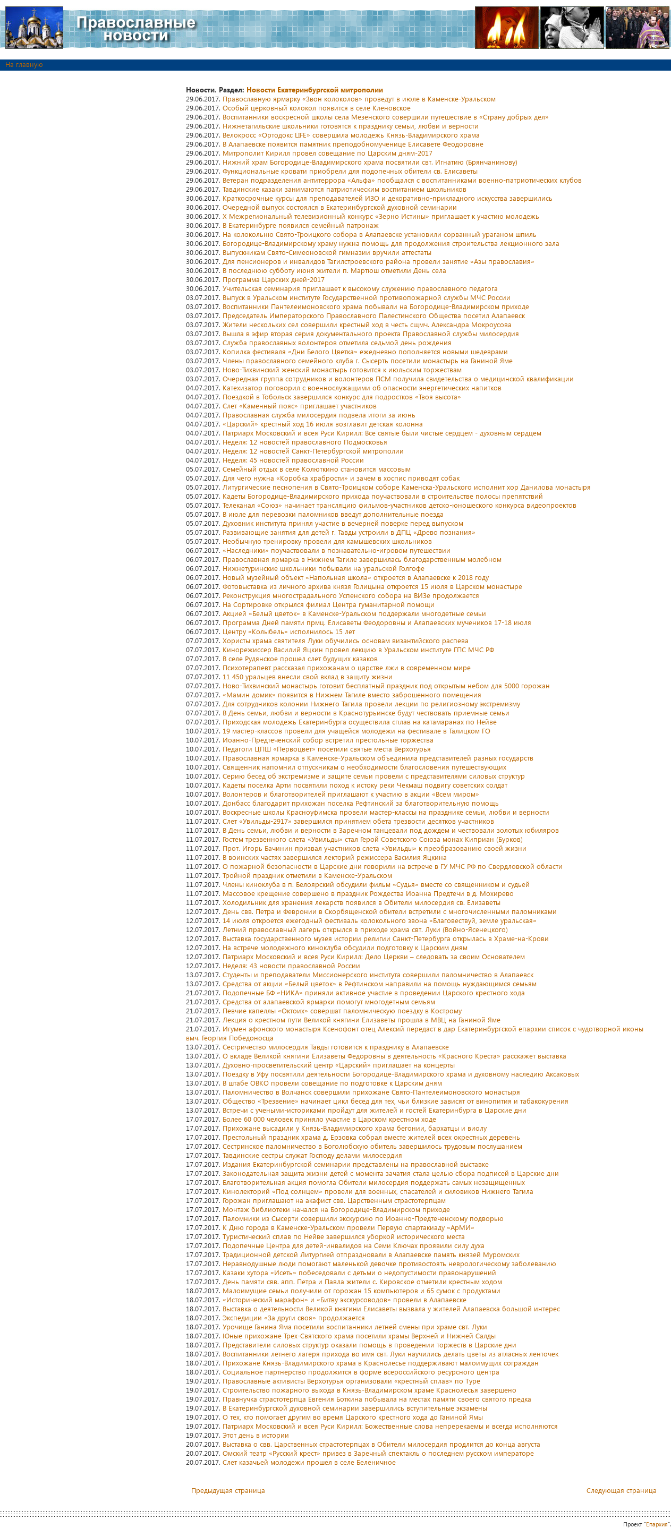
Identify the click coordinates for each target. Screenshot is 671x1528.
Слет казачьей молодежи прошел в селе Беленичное (309, 1461)
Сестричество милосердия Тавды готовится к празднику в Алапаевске (336, 1046)
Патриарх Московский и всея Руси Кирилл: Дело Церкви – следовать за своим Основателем (374, 956)
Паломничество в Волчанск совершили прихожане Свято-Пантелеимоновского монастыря (371, 1091)
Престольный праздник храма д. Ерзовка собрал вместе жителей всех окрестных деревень (371, 1136)
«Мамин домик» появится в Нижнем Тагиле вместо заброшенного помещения (352, 694)
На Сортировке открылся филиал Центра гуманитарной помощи (329, 604)
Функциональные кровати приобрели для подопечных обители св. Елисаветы (350, 170)
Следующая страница (622, 1490)
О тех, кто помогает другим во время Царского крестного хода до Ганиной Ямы (353, 1416)
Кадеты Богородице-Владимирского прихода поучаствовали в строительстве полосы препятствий (383, 495)
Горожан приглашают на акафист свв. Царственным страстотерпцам (334, 1200)
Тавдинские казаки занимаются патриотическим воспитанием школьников (344, 188)
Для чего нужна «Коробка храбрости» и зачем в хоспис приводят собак (341, 477)
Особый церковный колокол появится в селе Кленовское (317, 107)
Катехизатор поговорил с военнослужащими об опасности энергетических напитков (362, 387)
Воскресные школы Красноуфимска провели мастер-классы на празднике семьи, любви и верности (386, 811)
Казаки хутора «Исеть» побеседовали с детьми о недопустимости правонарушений (359, 1272)
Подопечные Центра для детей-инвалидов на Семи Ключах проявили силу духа (354, 1245)
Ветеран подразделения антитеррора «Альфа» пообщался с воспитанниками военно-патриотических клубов (402, 179)
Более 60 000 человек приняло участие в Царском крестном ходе (329, 1118)
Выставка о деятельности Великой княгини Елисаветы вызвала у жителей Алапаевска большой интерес (391, 1308)
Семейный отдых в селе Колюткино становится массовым (317, 468)
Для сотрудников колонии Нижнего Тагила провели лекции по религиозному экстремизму (371, 703)
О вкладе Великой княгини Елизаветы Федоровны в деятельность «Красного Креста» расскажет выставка (394, 1055)
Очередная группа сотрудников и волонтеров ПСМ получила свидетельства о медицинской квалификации (398, 378)
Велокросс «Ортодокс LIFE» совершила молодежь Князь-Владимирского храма (351, 134)
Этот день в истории (256, 1434)
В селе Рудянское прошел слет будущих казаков (300, 658)
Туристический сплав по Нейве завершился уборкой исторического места (344, 1236)
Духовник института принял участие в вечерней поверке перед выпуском (343, 522)
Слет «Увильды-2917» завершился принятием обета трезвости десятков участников (358, 820)
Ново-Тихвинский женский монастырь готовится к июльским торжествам (342, 369)
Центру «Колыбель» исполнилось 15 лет (289, 631)
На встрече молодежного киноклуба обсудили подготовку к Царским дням (345, 947)
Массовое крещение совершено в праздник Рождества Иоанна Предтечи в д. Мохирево (368, 893)
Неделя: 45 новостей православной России (293, 459)
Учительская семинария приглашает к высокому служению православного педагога (360, 288)
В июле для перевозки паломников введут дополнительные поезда (333, 513)
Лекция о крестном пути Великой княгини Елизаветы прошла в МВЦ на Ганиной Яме (361, 1019)
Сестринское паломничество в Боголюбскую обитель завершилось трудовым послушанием (372, 1145)
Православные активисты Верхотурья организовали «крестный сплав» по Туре (351, 1380)
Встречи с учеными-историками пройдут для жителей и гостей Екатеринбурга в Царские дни (374, 1109)
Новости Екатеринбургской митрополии (315, 89)
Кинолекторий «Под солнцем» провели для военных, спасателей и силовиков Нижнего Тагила (378, 1191)
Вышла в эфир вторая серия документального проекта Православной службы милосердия (371, 333)
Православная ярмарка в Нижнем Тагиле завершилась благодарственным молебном (362, 559)
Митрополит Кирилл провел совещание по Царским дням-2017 (327, 152)
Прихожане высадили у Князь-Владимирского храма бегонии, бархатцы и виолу (355, 1127)
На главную (24, 64)
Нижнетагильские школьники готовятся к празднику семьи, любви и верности (351, 125)
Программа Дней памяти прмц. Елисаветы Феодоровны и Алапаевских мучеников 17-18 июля (377, 622)
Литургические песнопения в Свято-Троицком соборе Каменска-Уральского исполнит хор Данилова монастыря (407, 486)
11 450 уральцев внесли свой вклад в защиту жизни (308, 676)
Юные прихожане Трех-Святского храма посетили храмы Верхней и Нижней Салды (359, 1335)
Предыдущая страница (228, 1490)
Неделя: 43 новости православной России (291, 965)
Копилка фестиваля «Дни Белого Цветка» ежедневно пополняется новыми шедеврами (365, 351)
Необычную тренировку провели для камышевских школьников (327, 540)
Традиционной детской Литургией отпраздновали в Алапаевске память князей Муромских (371, 1254)
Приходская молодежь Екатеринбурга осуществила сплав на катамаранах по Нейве (360, 721)
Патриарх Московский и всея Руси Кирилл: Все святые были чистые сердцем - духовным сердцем (382, 432)
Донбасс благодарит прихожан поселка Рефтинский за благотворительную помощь (361, 802)
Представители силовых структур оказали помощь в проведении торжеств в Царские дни (369, 1344)
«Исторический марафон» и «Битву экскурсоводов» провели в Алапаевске (344, 1299)
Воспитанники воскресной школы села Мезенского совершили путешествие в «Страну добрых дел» (386, 116)
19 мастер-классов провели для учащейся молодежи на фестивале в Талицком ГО (356, 730)
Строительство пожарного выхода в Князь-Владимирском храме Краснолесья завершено (369, 1389)
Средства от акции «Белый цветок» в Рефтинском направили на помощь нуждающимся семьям (380, 983)
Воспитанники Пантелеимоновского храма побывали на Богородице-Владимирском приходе (376, 306)
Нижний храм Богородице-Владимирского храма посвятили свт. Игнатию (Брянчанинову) (370, 161)
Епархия (657, 1524)
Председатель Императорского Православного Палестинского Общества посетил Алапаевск (374, 315)
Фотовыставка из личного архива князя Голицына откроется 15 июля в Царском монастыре (372, 586)
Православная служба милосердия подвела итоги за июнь (319, 414)
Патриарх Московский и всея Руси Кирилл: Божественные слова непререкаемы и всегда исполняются (390, 1425)
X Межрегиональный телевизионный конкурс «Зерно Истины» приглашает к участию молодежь (381, 215)
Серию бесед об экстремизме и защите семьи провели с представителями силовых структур (374, 775)
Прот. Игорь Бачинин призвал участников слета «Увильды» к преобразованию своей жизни (374, 847)
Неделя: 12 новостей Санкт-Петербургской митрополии (313, 450)
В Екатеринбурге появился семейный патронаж (301, 224)
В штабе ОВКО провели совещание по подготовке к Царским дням (332, 1082)
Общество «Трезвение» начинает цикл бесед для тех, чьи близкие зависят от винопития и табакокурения (395, 1100)
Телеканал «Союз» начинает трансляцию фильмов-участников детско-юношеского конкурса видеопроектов (399, 504)
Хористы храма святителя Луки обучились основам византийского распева (346, 640)
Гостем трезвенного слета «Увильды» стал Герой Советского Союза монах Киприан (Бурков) (373, 838)
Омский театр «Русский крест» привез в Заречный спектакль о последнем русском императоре (378, 1452)
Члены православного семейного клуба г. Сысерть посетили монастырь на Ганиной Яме (368, 360)
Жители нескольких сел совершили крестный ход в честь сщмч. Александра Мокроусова (367, 324)
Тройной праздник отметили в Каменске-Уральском (307, 875)
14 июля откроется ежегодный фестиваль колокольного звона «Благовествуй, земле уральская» (380, 920)
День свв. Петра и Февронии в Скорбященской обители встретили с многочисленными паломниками (390, 911)
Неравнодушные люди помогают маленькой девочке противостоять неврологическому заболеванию (389, 1263)
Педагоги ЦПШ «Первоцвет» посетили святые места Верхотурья (327, 748)
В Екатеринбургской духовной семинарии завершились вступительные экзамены (355, 1407)
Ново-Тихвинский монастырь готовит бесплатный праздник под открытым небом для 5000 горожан (386, 685)
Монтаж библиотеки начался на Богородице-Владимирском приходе (336, 1209)
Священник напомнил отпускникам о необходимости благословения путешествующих (364, 766)
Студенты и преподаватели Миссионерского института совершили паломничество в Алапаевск (378, 974)
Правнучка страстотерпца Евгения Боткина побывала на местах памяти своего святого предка (377, 1398)
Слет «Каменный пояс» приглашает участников (300, 405)
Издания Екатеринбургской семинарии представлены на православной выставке (356, 1163)
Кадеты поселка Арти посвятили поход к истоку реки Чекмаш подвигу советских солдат (365, 784)
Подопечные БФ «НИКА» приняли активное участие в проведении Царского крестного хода (374, 992)
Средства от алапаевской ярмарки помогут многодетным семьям (329, 1001)
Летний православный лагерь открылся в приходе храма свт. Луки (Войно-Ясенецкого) (365, 929)
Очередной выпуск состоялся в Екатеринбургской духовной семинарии (340, 206)
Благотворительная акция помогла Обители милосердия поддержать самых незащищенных (374, 1181)
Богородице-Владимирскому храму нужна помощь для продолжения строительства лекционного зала (391, 242)
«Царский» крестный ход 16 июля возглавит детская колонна (323, 423)
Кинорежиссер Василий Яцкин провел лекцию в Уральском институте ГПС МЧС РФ (358, 649)
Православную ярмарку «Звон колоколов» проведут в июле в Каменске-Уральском (359, 98)
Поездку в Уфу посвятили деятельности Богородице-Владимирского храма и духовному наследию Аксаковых (401, 1073)
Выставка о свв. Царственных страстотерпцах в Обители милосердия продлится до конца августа (381, 1443)
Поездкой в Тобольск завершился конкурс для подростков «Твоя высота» (342, 396)
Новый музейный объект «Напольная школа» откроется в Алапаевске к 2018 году (356, 577)
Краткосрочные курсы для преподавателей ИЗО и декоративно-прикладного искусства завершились (388, 197)
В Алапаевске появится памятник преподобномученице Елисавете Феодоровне (353, 143)
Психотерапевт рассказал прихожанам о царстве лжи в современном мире (347, 667)
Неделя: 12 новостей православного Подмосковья (305, 441)
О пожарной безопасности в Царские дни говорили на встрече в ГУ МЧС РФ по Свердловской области (393, 865)
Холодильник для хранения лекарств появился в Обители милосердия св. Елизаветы (361, 902)
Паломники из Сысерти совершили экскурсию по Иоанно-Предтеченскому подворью (363, 1218)
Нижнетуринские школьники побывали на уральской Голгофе (323, 568)
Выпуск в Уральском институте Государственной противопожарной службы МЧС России (367, 297)
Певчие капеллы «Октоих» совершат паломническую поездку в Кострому (342, 1010)
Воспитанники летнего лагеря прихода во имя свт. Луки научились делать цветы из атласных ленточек (390, 1353)
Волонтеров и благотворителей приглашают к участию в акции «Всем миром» (351, 793)
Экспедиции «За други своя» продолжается (294, 1317)
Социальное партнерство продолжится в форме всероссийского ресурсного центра (361, 1371)
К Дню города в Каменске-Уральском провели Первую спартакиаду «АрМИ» (348, 1227)
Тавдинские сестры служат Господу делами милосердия (312, 1154)
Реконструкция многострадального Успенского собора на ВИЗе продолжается (351, 595)
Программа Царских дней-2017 (274, 279)
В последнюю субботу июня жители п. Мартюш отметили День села (334, 270)
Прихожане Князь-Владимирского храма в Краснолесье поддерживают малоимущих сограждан (381, 1362)
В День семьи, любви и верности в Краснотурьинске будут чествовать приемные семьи (366, 712)
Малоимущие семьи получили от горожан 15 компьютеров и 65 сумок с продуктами (361, 1290)
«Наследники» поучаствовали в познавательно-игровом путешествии (337, 549)
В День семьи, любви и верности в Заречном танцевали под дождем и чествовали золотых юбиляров (391, 829)
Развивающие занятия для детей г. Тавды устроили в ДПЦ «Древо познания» (349, 531)
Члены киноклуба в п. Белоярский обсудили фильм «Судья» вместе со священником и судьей (376, 884)
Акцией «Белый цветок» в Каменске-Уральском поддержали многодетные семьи (354, 613)
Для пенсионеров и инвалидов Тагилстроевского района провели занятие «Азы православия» (378, 261)
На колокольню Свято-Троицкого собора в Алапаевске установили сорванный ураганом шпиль (380, 233)
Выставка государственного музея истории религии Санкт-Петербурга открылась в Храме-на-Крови (386, 938)
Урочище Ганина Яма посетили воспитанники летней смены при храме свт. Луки (355, 1326)
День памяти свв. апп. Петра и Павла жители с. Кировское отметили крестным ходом (362, 1281)
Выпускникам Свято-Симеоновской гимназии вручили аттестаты (327, 252)
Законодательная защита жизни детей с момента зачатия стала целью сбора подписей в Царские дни (391, 1172)
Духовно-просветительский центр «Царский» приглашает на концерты (339, 1064)
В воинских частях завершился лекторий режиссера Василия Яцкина (335, 856)
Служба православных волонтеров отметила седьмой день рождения (337, 342)
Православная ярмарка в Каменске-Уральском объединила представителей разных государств (378, 757)
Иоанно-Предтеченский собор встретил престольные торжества (328, 739)
